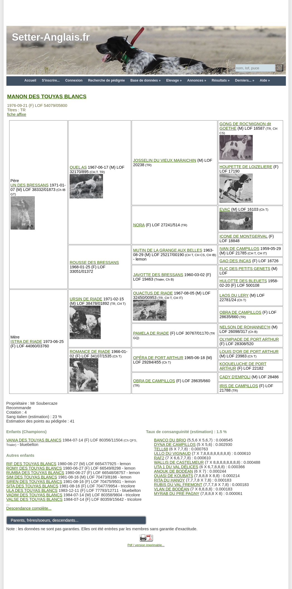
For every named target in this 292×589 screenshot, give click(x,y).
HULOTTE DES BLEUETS (243, 281)
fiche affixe (16, 114)
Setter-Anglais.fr (51, 37)
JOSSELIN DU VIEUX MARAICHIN (164, 160)
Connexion (73, 80)
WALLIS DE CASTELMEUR (179, 462)
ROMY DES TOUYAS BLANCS (34, 468)
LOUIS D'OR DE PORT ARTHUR (248, 351)
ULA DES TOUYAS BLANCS (32, 490)
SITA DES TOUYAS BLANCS (32, 486)
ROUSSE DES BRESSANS (94, 262)
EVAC (224, 209)
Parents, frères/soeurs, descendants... (44, 520)
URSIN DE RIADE (86, 299)
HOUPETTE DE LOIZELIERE (245, 167)
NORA (139, 225)
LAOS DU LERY (234, 295)
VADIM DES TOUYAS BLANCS (34, 495)
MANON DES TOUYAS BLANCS (47, 96)
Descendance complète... (28, 508)
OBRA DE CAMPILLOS (240, 312)
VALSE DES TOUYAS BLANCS (34, 499)
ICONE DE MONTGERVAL (243, 236)
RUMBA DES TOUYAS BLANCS (35, 472)
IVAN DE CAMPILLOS (239, 248)
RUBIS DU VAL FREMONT (178, 484)
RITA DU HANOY (169, 480)
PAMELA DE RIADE (151, 333)
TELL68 (161, 449)
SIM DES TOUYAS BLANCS (31, 477)
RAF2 (159, 458)
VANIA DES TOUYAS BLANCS (34, 440)
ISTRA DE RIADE (26, 341)
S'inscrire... (51, 80)
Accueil (30, 80)
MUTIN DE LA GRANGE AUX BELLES (167, 250)
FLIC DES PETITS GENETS (244, 268)
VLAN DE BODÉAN (171, 489)
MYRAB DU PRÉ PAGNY (176, 493)
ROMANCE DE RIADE (90, 351)
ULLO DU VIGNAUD (172, 453)
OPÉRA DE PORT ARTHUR (158, 357)
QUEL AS (78, 167)
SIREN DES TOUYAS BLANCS (34, 481)
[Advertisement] (146, 12)
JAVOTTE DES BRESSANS (158, 275)
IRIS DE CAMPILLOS (238, 386)
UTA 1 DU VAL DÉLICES (176, 467)
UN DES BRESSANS (30, 185)
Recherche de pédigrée (106, 80)
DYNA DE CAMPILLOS (175, 444)
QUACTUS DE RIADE (153, 293)
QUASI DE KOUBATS (173, 475)
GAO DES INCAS (235, 261)
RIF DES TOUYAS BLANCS (31, 464)
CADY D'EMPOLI (234, 377)
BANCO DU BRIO (170, 440)
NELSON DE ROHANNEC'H (244, 327)
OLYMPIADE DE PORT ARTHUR (249, 339)
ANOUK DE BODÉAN (173, 471)
